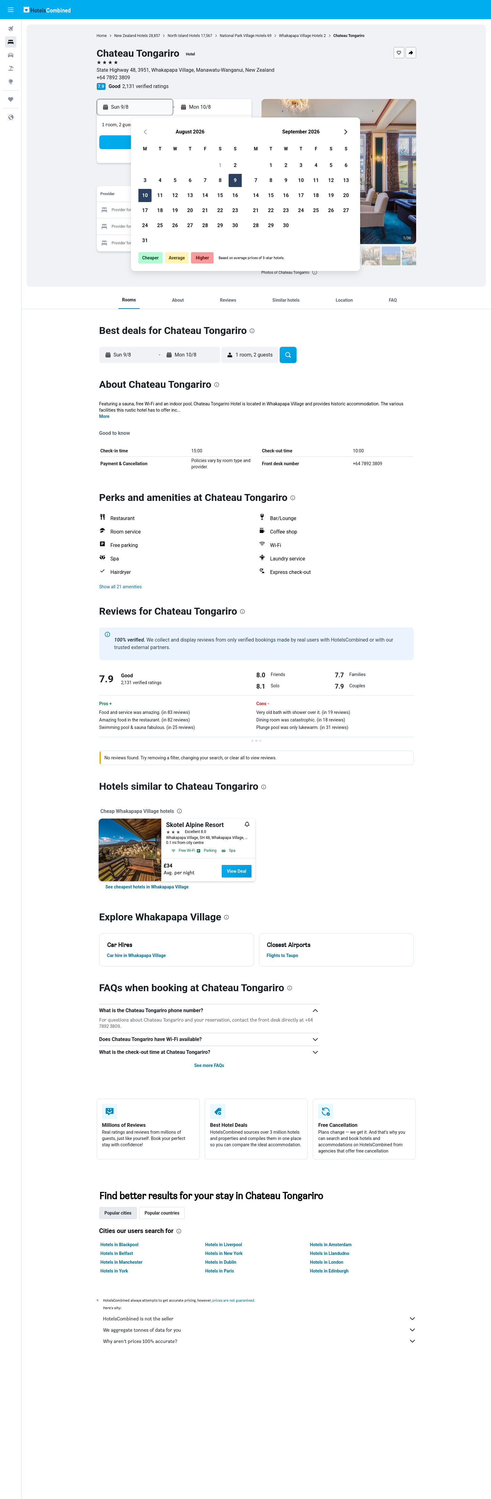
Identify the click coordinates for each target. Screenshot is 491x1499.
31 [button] (145, 240)
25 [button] (160, 225)
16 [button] (235, 195)
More (104, 416)
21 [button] (205, 210)
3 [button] (144, 180)
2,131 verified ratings (145, 86)
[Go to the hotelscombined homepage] (47, 10)
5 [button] (174, 180)
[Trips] (11, 99)
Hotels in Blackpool (120, 1244)
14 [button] (205, 195)
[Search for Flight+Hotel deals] (11, 68)
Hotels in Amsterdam (331, 1244)
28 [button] (205, 225)
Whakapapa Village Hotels (301, 36)
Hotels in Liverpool (223, 1244)
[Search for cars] (11, 55)
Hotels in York (114, 1270)
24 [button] (145, 225)
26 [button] (175, 225)
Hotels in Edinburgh (329, 1270)
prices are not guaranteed (233, 1300)
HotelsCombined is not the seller (259, 1318)
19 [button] (175, 210)
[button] (11, 10)
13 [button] (190, 195)
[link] (147, 887)
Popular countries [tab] (162, 1212)
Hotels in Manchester (121, 1262)
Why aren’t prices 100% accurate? (259, 1341)
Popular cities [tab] (118, 1212)
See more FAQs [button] (209, 1065)
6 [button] (190, 180)
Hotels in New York (223, 1253)
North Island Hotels (184, 36)
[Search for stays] (11, 42)
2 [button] (235, 165)
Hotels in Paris (219, 1270)
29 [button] (220, 225)
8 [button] (220, 180)
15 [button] (220, 195)
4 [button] (159, 180)
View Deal (236, 871)
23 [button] (235, 210)
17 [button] (145, 210)
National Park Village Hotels (243, 36)
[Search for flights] (11, 29)
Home (102, 36)
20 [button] (190, 210)
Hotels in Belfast (117, 1253)
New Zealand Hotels (131, 36)
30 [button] (235, 225)
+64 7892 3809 (113, 78)
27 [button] (190, 225)
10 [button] (145, 195)
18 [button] (160, 210)
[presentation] (315, 272)
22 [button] (220, 210)
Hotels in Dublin (220, 1262)
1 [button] (220, 165)
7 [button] (205, 180)
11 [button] (160, 195)
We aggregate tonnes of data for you (259, 1330)
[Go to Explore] (11, 81)
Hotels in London (326, 1262)
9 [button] (235, 180)
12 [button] (175, 195)
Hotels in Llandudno (329, 1253)
